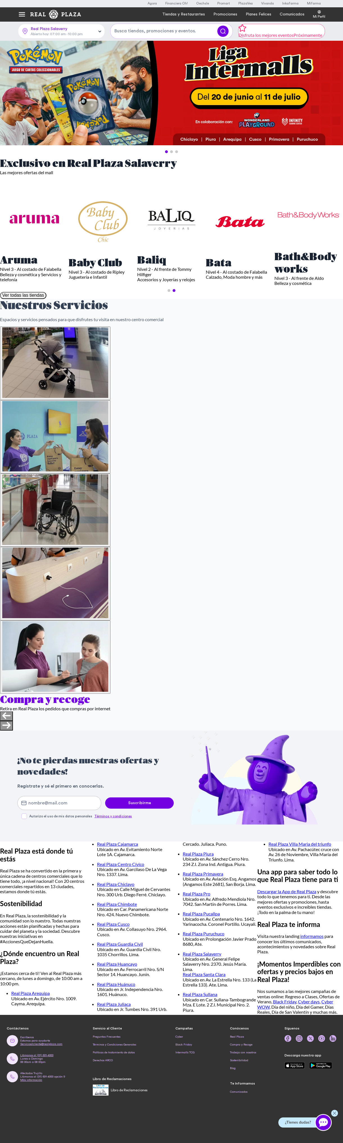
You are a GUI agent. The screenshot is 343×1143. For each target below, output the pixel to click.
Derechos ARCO (103, 1060)
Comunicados (238, 1091)
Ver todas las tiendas (23, 295)
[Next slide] (6, 726)
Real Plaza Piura (198, 853)
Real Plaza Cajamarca (117, 844)
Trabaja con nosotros (243, 1052)
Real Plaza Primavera (203, 873)
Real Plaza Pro (196, 893)
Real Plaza (237, 1036)
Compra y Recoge (241, 1044)
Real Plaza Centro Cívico (120, 864)
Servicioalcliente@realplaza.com (41, 1044)
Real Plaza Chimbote (117, 904)
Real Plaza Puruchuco (203, 933)
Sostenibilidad (239, 1060)
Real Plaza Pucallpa (201, 913)
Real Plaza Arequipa (30, 993)
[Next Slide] (334, 93)
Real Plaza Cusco (113, 924)
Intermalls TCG (185, 1052)
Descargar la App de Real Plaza (286, 891)
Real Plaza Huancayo (117, 964)
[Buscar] (223, 31)
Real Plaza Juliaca (114, 1004)
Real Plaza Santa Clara (204, 974)
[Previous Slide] (9, 93)
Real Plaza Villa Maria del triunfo (299, 844)
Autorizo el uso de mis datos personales (80, 816)
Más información (31, 1080)
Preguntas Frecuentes (106, 1036)
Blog (233, 1068)
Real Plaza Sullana (200, 994)
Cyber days (309, 1001)
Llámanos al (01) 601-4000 (36, 1055)
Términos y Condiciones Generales (114, 1044)
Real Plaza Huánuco (116, 984)
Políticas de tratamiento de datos (114, 1052)
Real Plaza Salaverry (202, 953)
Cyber (179, 1036)
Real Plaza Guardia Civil (120, 944)
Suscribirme (139, 803)
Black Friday (284, 1001)
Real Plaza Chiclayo (115, 884)
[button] (166, 151)
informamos (312, 936)
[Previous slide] (6, 716)
